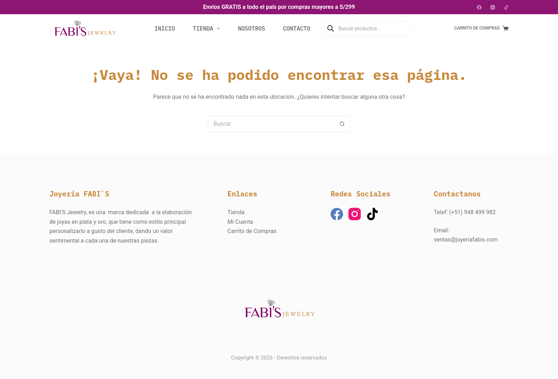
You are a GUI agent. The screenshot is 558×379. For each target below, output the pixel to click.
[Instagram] (492, 7)
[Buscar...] (271, 124)
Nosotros (251, 28)
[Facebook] (479, 7)
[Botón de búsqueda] (342, 124)
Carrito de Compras (252, 231)
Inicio (164, 28)
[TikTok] (506, 7)
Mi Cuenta (240, 221)
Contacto (296, 28)
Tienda (208, 28)
